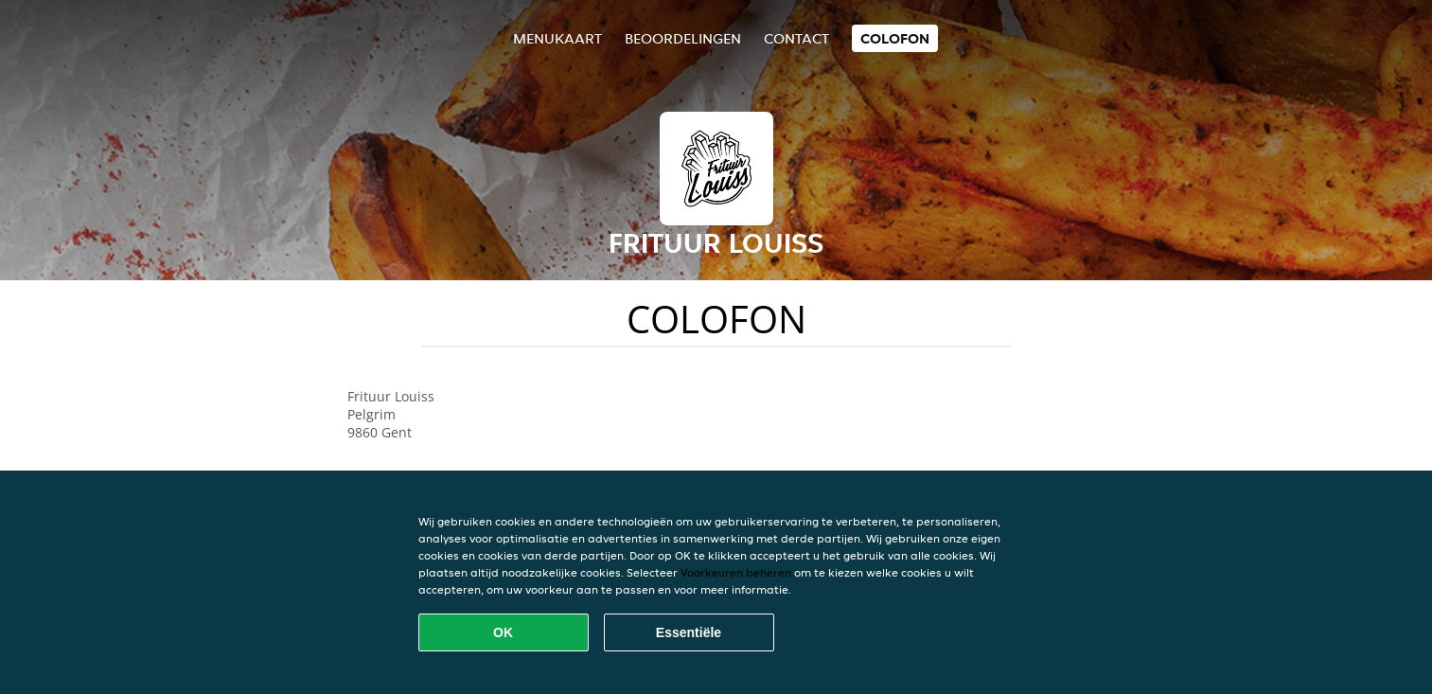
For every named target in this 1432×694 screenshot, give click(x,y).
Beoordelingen (683, 38)
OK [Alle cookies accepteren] (503, 632)
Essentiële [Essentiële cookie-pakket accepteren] (688, 632)
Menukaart (557, 38)
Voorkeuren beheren (736, 572)
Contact (796, 38)
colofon (894, 38)
